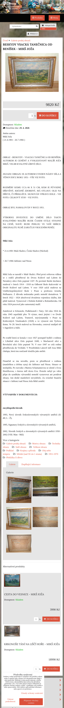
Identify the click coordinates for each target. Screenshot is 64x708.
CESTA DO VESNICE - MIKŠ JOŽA (24, 594)
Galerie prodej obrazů (16, 443)
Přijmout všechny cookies (31, 701)
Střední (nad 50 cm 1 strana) (29, 454)
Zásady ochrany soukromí (32, 693)
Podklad (10, 450)
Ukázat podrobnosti (10, 700)
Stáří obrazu (20, 447)
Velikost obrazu (40, 447)
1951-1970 (53, 454)
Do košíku (48, 115)
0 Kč (43, 29)
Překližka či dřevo (14, 457)
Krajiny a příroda (27, 450)
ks (32, 116)
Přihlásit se (33, 34)
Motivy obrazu (38, 443)
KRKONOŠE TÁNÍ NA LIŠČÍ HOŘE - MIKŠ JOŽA (32, 644)
